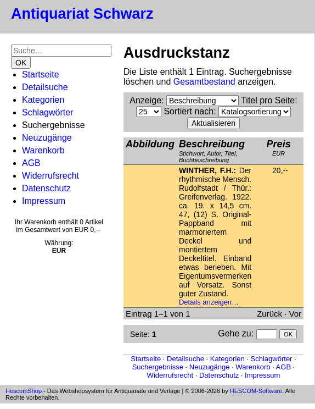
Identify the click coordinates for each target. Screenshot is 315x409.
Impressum (43, 201)
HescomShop (23, 391)
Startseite (40, 74)
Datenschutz (46, 188)
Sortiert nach (188, 111)
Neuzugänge (47, 137)
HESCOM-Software (256, 391)
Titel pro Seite (268, 100)
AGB (31, 163)
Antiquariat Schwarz (82, 13)
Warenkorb (43, 150)
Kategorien (43, 99)
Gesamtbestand (204, 81)
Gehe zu (234, 333)
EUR (279, 148)
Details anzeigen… (209, 302)
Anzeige (145, 100)
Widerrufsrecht (50, 175)
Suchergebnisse (157, 367)
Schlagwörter (47, 112)
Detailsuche (45, 87)
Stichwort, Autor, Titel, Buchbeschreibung (212, 151)
